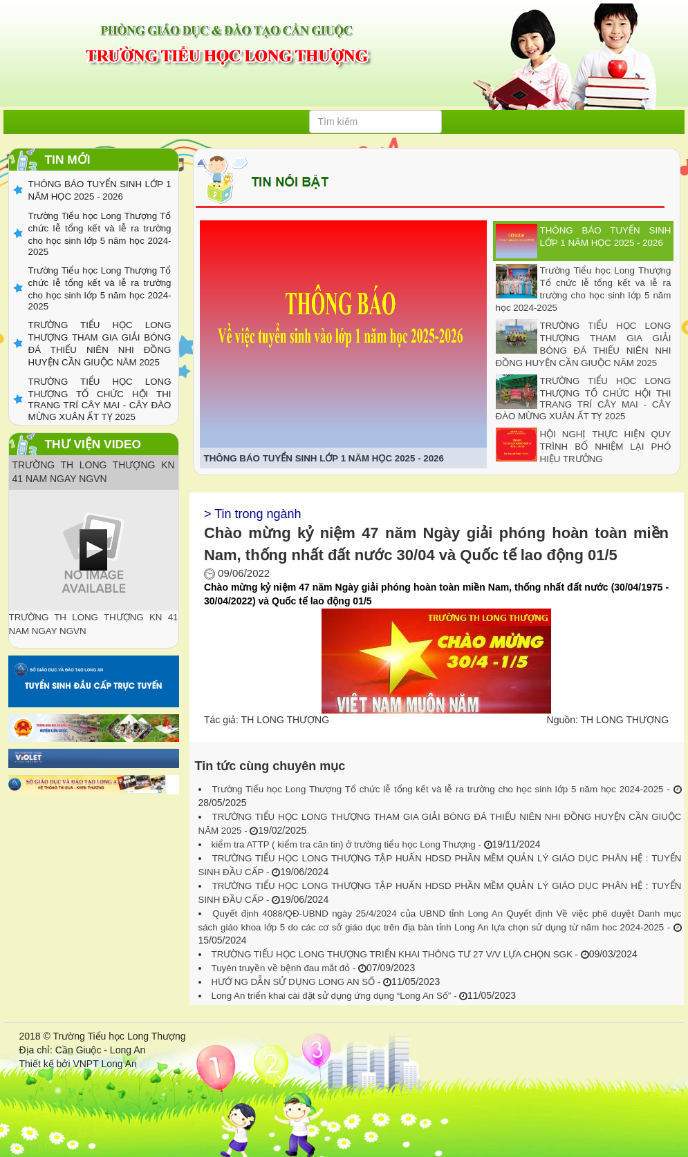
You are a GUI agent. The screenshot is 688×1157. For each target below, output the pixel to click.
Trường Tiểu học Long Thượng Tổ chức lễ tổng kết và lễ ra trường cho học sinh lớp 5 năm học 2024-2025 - (442, 789)
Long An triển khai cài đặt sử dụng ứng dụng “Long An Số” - (336, 996)
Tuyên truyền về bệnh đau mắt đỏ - (285, 968)
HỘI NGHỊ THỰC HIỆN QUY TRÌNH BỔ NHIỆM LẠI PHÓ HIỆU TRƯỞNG (605, 446)
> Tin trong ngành (252, 514)
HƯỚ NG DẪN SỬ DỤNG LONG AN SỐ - (298, 982)
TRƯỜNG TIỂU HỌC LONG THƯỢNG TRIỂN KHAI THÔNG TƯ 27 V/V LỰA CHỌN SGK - (396, 954)
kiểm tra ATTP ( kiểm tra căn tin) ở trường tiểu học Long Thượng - (348, 844)
